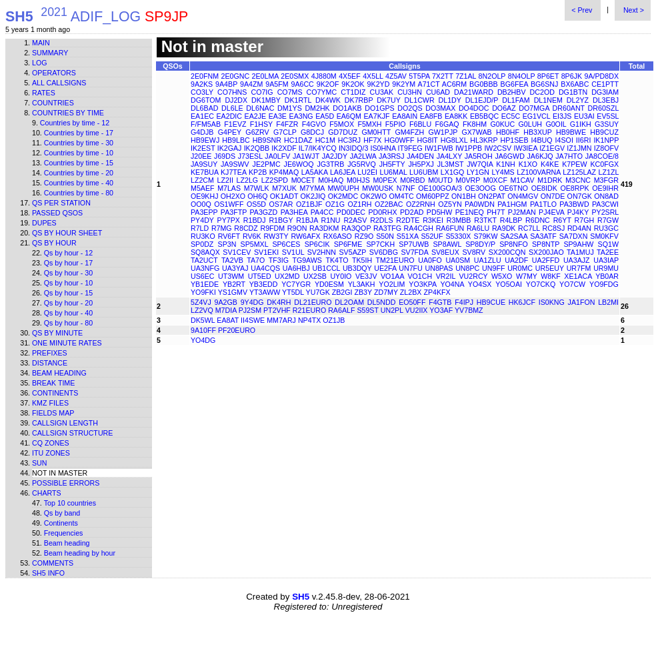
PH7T (496, 212)
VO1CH (419, 276)
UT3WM (231, 276)
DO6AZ (504, 108)
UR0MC (520, 268)
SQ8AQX (205, 252)
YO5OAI (508, 284)
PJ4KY (578, 212)
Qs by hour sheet (67, 233)
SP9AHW (578, 244)
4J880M (324, 76)
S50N (385, 236)
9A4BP (226, 84)
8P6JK (571, 76)
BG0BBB (483, 84)
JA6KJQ (540, 156)
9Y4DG (252, 302)
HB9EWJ (205, 140)
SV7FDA (414, 252)
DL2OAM (349, 302)
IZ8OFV (606, 148)
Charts (46, 493)
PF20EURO (236, 330)
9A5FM (276, 84)
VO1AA (392, 276)
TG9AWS (307, 260)
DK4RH (279, 302)
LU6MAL (393, 172)
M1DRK (549, 180)
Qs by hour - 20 (68, 303)
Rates (43, 93)
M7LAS (229, 188)
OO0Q (201, 204)
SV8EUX (445, 252)
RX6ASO (337, 236)
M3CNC (578, 180)
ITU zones (51, 453)
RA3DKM (324, 228)
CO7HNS (232, 92)
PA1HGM (512, 204)
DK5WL (203, 320)
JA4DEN (420, 156)
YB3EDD (263, 284)
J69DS (224, 156)
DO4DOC (474, 108)
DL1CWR (420, 100)
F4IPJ (464, 302)
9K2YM (403, 84)
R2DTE (407, 220)
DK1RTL (298, 100)
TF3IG (279, 260)
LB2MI (608, 302)
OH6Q (257, 196)
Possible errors (65, 483)
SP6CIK (317, 244)
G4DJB (202, 132)
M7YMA (311, 188)
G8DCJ (312, 132)
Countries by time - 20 (78, 173)
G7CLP (285, 132)
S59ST (367, 310)
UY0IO (340, 276)
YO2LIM (392, 284)
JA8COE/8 (602, 156)
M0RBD (412, 180)
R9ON (297, 228)
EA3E (278, 116)
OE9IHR (605, 188)
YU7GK (318, 292)
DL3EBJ (606, 100)
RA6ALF (341, 310)
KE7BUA (204, 172)
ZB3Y (362, 292)
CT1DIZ (353, 92)
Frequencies (63, 533)
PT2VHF (277, 310)
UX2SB (315, 276)
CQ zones (50, 443)
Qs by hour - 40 (68, 313)
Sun (39, 463)
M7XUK (284, 188)
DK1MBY (266, 100)
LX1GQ (453, 172)
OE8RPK (574, 188)
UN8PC (467, 268)
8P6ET (548, 76)
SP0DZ (202, 244)
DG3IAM (605, 92)
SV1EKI (266, 252)
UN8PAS (439, 268)
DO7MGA (534, 108)
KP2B (258, 172)
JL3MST (450, 164)
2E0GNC (235, 76)
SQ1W (608, 244)
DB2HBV (511, 92)
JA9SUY (204, 164)
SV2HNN (321, 252)
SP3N (227, 244)
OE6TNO (513, 188)
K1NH (505, 164)
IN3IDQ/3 (353, 148)
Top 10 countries (70, 503)
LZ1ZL (609, 172)
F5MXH (369, 124)
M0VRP (468, 180)
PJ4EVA (551, 212)
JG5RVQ (361, 164)
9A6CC (302, 84)
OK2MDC (343, 196)
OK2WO (374, 196)
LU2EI (367, 172)
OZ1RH (359, 204)
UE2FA (385, 268)
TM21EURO (395, 260)
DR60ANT (569, 108)
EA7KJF (377, 116)
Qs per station (61, 203)
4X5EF (350, 76)
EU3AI (584, 116)
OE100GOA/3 (440, 188)
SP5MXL (255, 244)
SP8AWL (447, 244)
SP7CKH (381, 244)
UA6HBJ (296, 268)
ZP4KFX (436, 292)
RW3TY (276, 236)
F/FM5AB (206, 124)
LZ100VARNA (539, 172)
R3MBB (459, 220)
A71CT (429, 84)
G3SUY (607, 124)
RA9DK (504, 228)
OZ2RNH (420, 204)
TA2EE (608, 252)
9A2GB (226, 302)
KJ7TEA (234, 172)
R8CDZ (246, 228)
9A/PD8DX (602, 76)
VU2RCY (473, 276)
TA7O (256, 260)
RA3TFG (387, 228)
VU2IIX (416, 310)
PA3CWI (605, 204)
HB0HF (507, 132)
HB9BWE (571, 132)
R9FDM (272, 228)
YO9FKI (203, 292)
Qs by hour (54, 243)
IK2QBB (257, 148)
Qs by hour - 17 (68, 263)
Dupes (44, 223)
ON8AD (606, 196)
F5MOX (341, 124)
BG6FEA (514, 84)
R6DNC (537, 220)
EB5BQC (484, 116)
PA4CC (322, 212)
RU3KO (203, 236)
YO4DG (203, 340)
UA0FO (430, 260)
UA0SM (457, 260)
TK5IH (362, 260)
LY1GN (478, 172)
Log (39, 63)
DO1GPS (379, 108)
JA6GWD (509, 156)
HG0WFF (399, 140)
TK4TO (336, 260)
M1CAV (523, 180)
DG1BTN (573, 92)
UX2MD (287, 276)
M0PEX (385, 180)
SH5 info (48, 573)
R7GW (608, 220)
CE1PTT (605, 84)
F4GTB (440, 302)
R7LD (200, 228)
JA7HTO (569, 156)
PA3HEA (294, 212)
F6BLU (420, 124)
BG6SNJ (544, 84)
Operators (54, 73)
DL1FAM (515, 100)
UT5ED (259, 276)
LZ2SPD (274, 180)
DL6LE (232, 108)
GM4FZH (409, 132)
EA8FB (431, 116)
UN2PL (392, 310)
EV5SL (608, 116)
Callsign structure (72, 433)
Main (41, 43)
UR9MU (606, 268)
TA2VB (232, 260)
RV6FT (229, 236)
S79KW (485, 236)
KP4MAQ (284, 172)
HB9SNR (267, 140)
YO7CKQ (540, 284)
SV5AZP (352, 252)
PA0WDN (480, 204)
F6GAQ (447, 124)
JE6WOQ (299, 164)
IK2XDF (283, 148)
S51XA (408, 236)
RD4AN (579, 228)
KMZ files (50, 403)
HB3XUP (537, 132)
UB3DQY (357, 268)
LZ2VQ (202, 310)
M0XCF (495, 180)
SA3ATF (543, 236)
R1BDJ (254, 220)
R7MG (221, 228)
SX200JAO (546, 252)
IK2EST (203, 148)
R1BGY (281, 220)
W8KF (551, 276)
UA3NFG (205, 268)
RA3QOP (356, 228)
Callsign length (65, 423)
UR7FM (579, 268)
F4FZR (287, 124)
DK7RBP (359, 100)
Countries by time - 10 (78, 153)
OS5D (256, 204)
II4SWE (253, 320)
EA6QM (349, 116)
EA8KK (456, 116)
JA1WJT (306, 156)
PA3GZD (263, 212)
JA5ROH (479, 156)
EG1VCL (537, 116)
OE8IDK (544, 188)
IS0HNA (383, 148)
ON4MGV (522, 196)
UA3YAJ (235, 268)
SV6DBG (383, 252)
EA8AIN (404, 116)
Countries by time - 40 (78, 183)
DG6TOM (206, 100)
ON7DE (553, 196)
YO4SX (480, 284)
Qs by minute (57, 333)
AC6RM (454, 84)
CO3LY (202, 92)
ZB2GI (342, 292)
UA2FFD (545, 260)
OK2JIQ (313, 196)
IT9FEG (410, 148)
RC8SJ (553, 228)
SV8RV (473, 252)
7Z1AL (465, 76)
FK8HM (475, 124)
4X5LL (373, 76)
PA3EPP (204, 212)
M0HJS (358, 180)
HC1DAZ (298, 140)
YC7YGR (296, 284)
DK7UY (388, 100)
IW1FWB (439, 148)
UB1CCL (326, 268)
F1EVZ (235, 124)
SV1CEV (237, 252)
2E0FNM (205, 76)
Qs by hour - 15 (68, 293)
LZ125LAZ (579, 172)
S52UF (432, 236)
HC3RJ (349, 140)
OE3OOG (480, 188)
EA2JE (256, 116)
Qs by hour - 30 (68, 273)
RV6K (252, 236)
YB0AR (607, 276)
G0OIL (555, 124)
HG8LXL (454, 140)
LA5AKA (314, 172)
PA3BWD (574, 204)
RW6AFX (305, 236)
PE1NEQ (469, 212)
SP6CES (286, 244)
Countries (53, 103)
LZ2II (225, 180)
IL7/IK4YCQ (318, 148)
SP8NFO (513, 244)
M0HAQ (330, 180)
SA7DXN (573, 236)
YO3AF (441, 310)
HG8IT (427, 140)
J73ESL (250, 156)
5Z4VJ (201, 302)
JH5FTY (392, 164)
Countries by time (68, 113)
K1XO (528, 164)
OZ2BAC (389, 204)
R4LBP (511, 220)
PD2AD (412, 212)
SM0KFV (604, 236)
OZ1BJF (309, 204)
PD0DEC (351, 212)
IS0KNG (552, 302)
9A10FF (203, 330)
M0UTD (440, 180)
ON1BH (463, 196)
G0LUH (531, 124)
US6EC (203, 276)
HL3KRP (483, 140)
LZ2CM (202, 180)
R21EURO (309, 310)
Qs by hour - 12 (68, 253)
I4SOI (564, 140)
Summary (50, 53)
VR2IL (445, 276)
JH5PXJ (421, 164)
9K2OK (352, 84)
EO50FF (412, 302)
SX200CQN (507, 252)
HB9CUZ (604, 132)
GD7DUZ (342, 132)
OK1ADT (284, 196)
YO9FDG (604, 284)
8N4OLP (521, 76)
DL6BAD (204, 108)
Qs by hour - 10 (68, 283)
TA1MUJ (580, 252)
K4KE (550, 164)
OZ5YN (450, 204)
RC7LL (529, 228)
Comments (52, 563)
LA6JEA (342, 172)
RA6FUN (450, 228)
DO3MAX (440, 108)
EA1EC (202, 116)
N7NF (406, 188)
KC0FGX (604, 164)
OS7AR (281, 204)
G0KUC (502, 124)
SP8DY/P (480, 244)
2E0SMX (295, 76)
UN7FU (411, 268)
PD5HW (439, 212)
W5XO (501, 276)
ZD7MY (386, 292)
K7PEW (574, 164)
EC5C (510, 116)
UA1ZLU (487, 260)
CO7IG (262, 92)
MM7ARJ (281, 320)
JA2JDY (334, 156)
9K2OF (328, 84)
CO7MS (290, 92)
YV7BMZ (469, 310)
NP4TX (309, 320)
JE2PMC (267, 164)
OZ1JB (334, 320)
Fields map (53, 413)
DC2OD (542, 92)
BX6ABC (575, 84)
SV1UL (293, 252)
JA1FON (581, 302)
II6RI (583, 140)
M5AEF (203, 188)
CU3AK (382, 92)
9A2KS (202, 84)
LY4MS (503, 172)
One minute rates (67, 343)
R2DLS (381, 220)
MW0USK (377, 188)
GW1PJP (443, 132)
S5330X (458, 236)
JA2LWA (363, 156)
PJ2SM (250, 310)
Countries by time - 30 (78, 143)
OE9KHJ (204, 196)
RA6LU (478, 228)
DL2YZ (578, 100)
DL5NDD (381, 302)
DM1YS (289, 108)
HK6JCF (522, 302)
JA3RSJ (392, 156)
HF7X (372, 140)
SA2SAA (513, 236)
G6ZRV (257, 132)
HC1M (325, 140)
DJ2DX (236, 100)
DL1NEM (548, 100)
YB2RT (234, 284)
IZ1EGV (552, 148)
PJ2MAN (522, 212)
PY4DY (202, 220)
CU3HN (409, 92)
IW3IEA (525, 148)
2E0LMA (265, 76)
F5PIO (395, 124)
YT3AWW (264, 292)
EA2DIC (230, 116)
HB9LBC (235, 140)
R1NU (331, 220)
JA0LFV (277, 156)
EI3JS (562, 116)
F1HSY (261, 124)
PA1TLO (543, 204)
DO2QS (409, 108)
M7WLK (256, 188)
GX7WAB (476, 132)
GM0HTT (376, 132)
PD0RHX (382, 212)
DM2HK (317, 108)
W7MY (526, 276)
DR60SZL (603, 108)
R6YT (562, 220)
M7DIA (226, 310)
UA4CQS (265, 268)
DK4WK (328, 100)
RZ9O (364, 236)
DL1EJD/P (482, 100)
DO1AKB (347, 108)
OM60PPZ (432, 196)
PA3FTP (234, 212)
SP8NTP (545, 244)
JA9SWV (235, 164)
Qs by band (62, 513)
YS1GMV (232, 292)
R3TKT (485, 220)
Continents (55, 393)
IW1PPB (468, 148)
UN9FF (493, 268)
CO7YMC (322, 92)
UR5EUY (549, 268)
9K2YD (378, 84)
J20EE (201, 156)
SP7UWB (414, 244)
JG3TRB (330, 164)
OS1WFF (228, 204)
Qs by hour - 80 (68, 323)
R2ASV (355, 220)
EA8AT (228, 320)
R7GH (585, 220)
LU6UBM (423, 172)
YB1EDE (205, 284)
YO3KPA (422, 284)
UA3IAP (606, 260)
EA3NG (301, 116)
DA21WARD (473, 92)
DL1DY (450, 100)
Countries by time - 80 (78, 193)
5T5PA (419, 76)
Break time (53, 383)
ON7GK (579, 196)
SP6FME (348, 244)
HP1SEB (515, 140)
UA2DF (516, 260)
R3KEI (433, 220)
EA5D (324, 116)
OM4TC (401, 196)
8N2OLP (492, 76)
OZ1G (335, 204)
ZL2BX (411, 292)
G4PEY (229, 132)
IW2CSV (497, 148)
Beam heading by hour (79, 553)
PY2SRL (604, 212)
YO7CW (572, 284)
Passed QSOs (57, 213)
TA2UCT (204, 260)
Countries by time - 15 (78, 163)
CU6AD (438, 92)
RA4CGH (418, 228)
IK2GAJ (229, 148)
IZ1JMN (579, 148)
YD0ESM (329, 284)
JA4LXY (449, 156)
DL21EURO (312, 302)
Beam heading (59, 373)
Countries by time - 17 (78, 133)
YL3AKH (361, 284)
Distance (49, 363)
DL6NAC (260, 108)
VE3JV (366, 276)
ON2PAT (491, 196)
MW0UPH (343, 188)
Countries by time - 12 (74, 123)
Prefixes (49, 353)
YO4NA (452, 284)
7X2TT (442, 76)
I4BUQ (542, 140)
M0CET (303, 180)
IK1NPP (606, 140)
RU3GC (606, 228)
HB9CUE (491, 302)
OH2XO (233, 196)
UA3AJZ (576, 260)
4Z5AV (396, 76)
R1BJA (307, 220)
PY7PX (228, 220)
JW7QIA (480, 164)
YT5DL (293, 292)
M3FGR (606, 180)
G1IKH (580, 124)
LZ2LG (248, 180)
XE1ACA (577, 276)
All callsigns (59, 83)
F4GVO (314, 124)
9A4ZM (251, 84)
